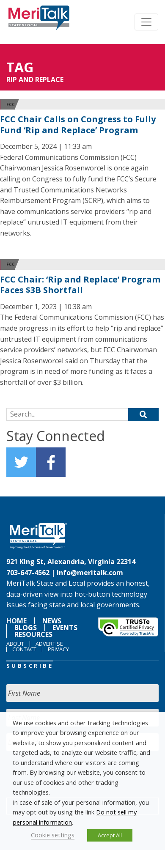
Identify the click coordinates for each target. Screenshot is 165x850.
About (15, 643)
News (51, 620)
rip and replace (34, 79)
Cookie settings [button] (52, 835)
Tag (19, 67)
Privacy (58, 649)
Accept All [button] (110, 835)
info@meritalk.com (90, 572)
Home (16, 620)
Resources (33, 634)
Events (64, 627)
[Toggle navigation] (146, 22)
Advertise (49, 643)
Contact (24, 649)
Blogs (25, 627)
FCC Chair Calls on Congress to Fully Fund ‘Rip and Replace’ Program (78, 124)
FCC (10, 104)
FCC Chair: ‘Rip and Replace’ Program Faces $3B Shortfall (80, 285)
